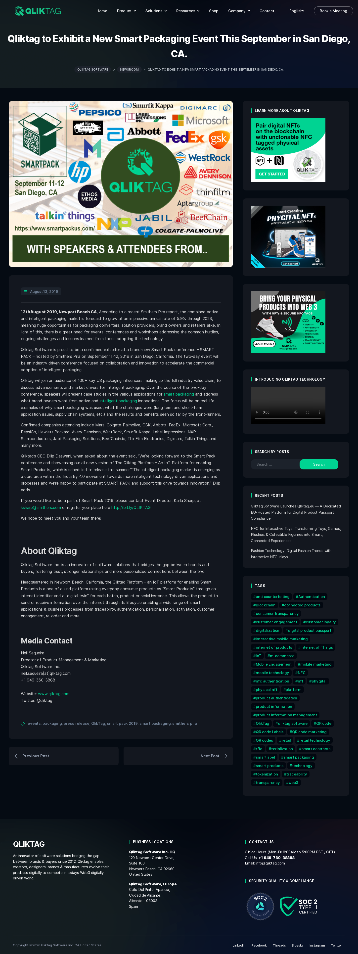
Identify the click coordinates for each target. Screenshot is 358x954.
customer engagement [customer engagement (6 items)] (276, 621)
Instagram (317, 945)
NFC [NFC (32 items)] (302, 672)
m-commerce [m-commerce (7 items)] (282, 655)
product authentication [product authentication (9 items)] (276, 697)
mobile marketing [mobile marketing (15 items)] (316, 663)
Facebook (259, 945)
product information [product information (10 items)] (274, 705)
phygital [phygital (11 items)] (319, 680)
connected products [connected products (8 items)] (302, 604)
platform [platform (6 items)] (293, 688)
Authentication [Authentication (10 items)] (311, 595)
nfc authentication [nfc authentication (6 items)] (272, 680)
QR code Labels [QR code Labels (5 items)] (269, 731)
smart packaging (179, 393)
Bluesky (298, 945)
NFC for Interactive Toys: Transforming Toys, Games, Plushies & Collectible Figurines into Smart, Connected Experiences (296, 533)
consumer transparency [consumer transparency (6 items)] (277, 612)
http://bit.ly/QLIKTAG (131, 506)
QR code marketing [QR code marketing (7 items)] (309, 731)
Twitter (336, 945)
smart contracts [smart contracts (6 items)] (316, 748)
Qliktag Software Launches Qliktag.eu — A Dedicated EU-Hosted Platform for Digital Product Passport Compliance (296, 511)
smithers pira (184, 722)
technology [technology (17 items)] (302, 765)
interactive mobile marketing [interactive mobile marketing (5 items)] (282, 638)
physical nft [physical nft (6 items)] (266, 688)
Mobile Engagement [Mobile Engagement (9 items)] (274, 663)
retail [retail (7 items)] (286, 739)
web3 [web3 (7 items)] (293, 781)
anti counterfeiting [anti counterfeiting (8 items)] (272, 595)
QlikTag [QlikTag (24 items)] (262, 722)
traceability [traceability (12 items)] (296, 773)
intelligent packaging (118, 400)
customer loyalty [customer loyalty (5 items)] (321, 621)
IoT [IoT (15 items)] (258, 655)
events (34, 722)
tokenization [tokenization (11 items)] (267, 773)
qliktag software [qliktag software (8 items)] (293, 722)
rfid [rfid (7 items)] (259, 748)
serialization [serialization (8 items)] (282, 748)
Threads (279, 945)
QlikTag (98, 722)
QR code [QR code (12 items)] (323, 722)
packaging (52, 722)
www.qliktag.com (53, 692)
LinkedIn (239, 945)
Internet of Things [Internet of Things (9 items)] (317, 646)
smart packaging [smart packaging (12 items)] (299, 756)
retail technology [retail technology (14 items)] (315, 739)
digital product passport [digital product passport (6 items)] (309, 629)
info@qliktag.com (270, 862)
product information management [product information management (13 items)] (286, 714)
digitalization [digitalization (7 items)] (267, 629)
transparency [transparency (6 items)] (268, 781)
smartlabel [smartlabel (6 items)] (265, 756)
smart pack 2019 (122, 722)
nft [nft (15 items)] (300, 680)
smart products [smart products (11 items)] (269, 765)
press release (77, 722)
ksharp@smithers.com (41, 506)
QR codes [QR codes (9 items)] (264, 739)
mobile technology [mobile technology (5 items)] (272, 672)
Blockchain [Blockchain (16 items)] (265, 604)
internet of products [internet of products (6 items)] (274, 646)
